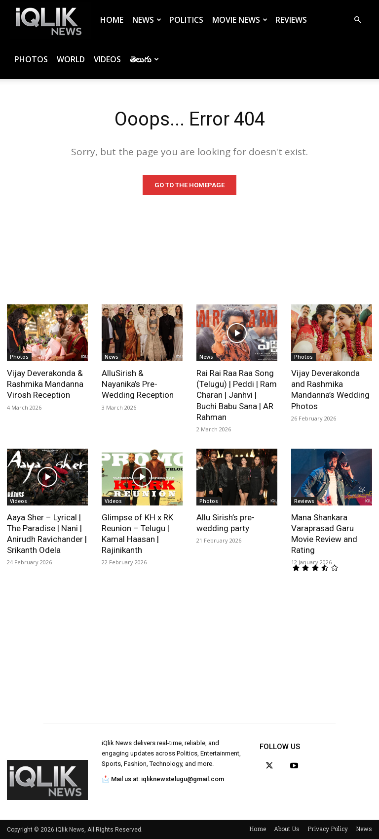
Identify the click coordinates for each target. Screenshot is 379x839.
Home (111, 19)
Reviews (291, 19)
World (71, 59)
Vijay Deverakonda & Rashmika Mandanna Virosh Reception (45, 384)
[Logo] (50, 20)
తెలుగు (144, 59)
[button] (357, 20)
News (146, 19)
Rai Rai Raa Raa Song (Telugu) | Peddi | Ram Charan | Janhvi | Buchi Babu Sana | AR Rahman (236, 394)
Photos (31, 59)
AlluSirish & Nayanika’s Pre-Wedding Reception (138, 384)
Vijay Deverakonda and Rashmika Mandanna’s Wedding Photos (330, 389)
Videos (107, 59)
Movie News (239, 19)
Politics (186, 19)
